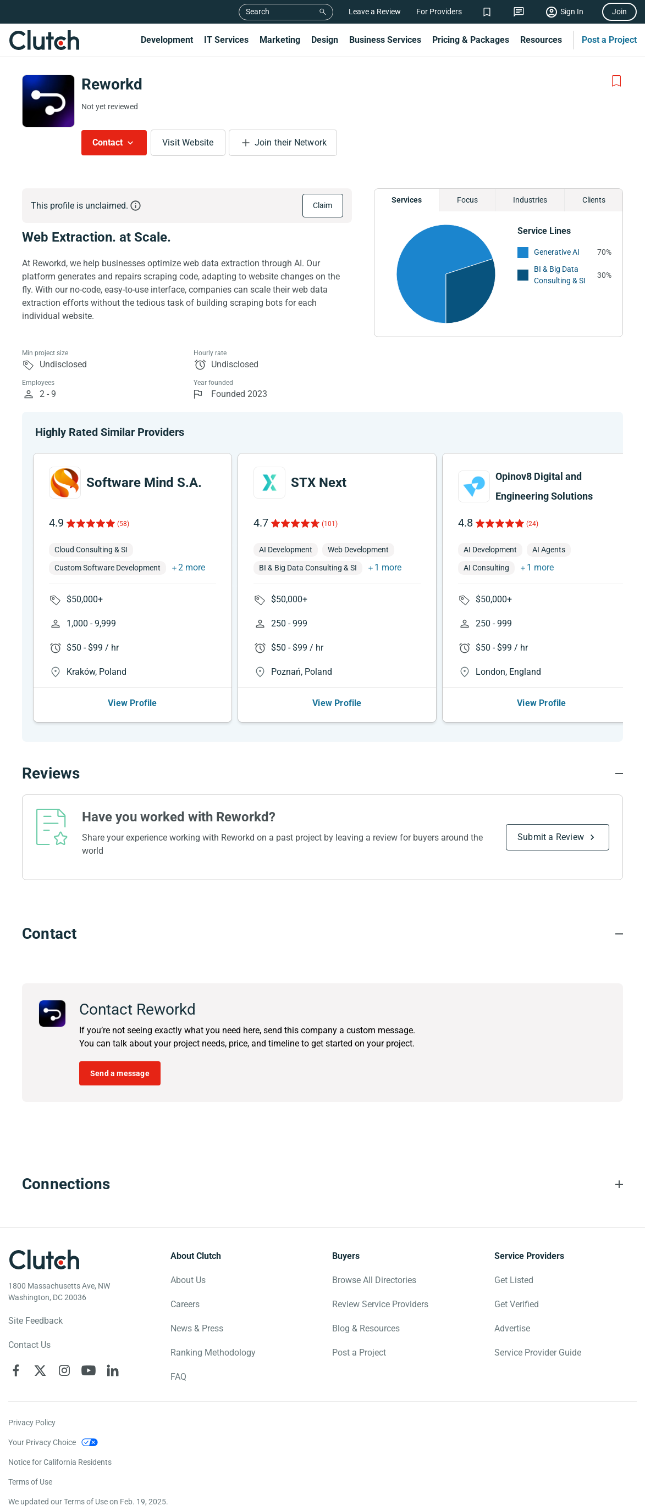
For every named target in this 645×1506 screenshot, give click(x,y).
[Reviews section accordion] (322, 773)
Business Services (385, 40)
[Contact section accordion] (322, 934)
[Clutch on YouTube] (88, 1370)
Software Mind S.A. (144, 482)
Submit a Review (550, 837)
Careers (185, 1304)
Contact (107, 142)
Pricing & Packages (470, 40)
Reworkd (111, 84)
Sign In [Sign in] (571, 11)
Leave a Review (375, 11)
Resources (541, 40)
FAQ (178, 1376)
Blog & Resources (366, 1328)
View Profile (132, 703)
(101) (330, 524)
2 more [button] (191, 567)
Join (619, 11)
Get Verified (516, 1304)
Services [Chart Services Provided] (407, 199)
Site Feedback (35, 1320)
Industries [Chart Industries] (530, 199)
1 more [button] (387, 567)
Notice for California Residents (60, 1462)
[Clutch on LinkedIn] (112, 1370)
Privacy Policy (32, 1422)
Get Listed (513, 1280)
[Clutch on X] (40, 1370)
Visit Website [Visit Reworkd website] (188, 142)
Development (167, 40)
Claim (323, 205)
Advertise (512, 1328)
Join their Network (291, 142)
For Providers (439, 11)
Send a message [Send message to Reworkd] (120, 1073)
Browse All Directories (374, 1280)
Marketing (280, 40)
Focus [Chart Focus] (467, 199)
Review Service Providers (380, 1304)
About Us (188, 1280)
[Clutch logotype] (44, 1259)
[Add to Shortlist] (616, 81)
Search (257, 11)
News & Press (196, 1328)
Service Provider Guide (537, 1352)
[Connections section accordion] (322, 1184)
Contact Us (29, 1345)
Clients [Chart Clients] (593, 199)
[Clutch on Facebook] (16, 1370)
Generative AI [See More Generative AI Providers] (557, 252)
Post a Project (609, 40)
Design (324, 40)
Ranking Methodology (213, 1352)
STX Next (318, 482)
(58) (123, 524)
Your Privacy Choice (42, 1442)
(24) (532, 524)
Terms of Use (30, 1481)
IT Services (226, 40)
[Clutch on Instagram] (64, 1370)
